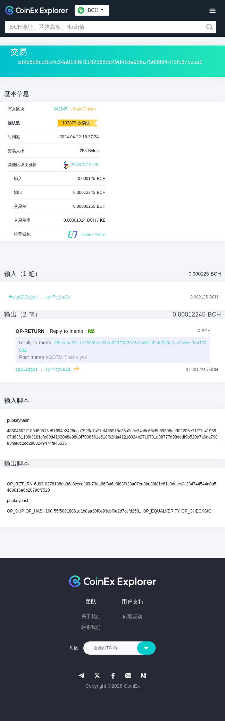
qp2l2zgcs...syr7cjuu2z (42, 297)
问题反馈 (132, 616)
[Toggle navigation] (212, 11)
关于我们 (91, 616)
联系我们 (91, 627)
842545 (60, 109)
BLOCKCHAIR (80, 165)
